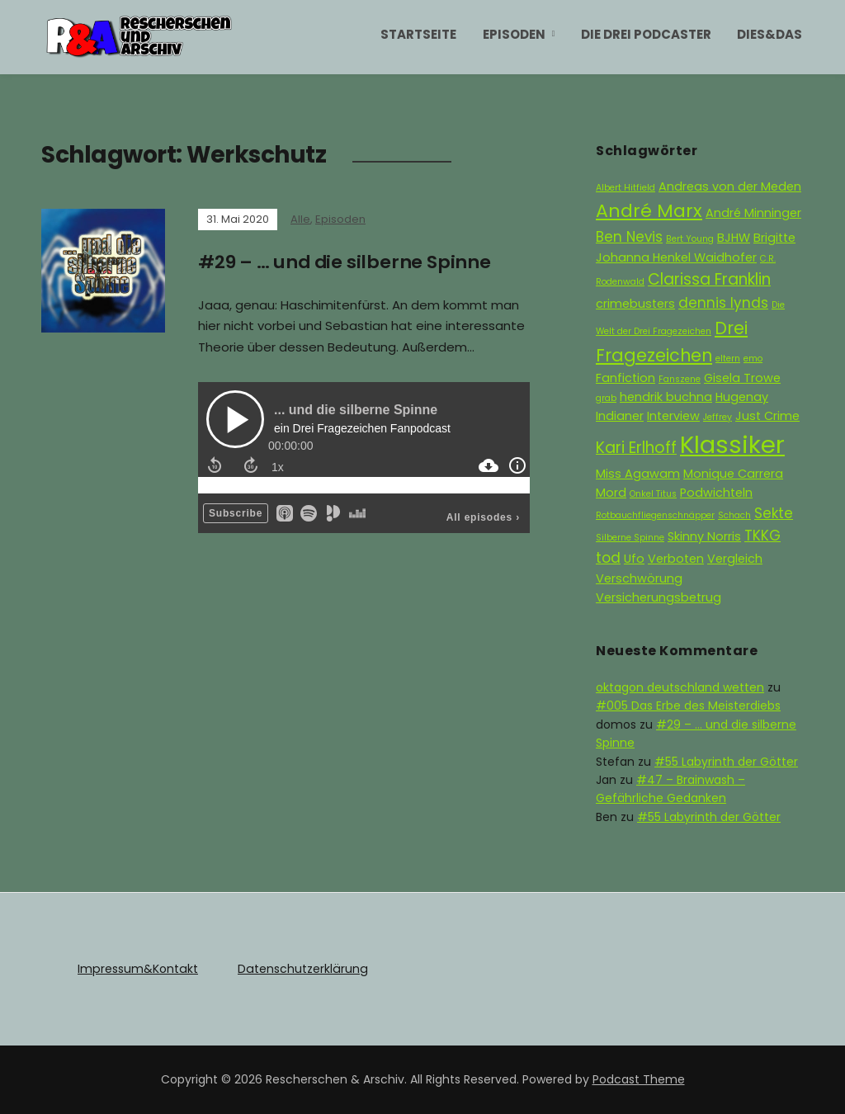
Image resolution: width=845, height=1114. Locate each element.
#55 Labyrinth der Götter (726, 761)
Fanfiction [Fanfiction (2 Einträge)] (625, 378)
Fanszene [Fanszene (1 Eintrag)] (680, 379)
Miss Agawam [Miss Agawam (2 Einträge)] (638, 473)
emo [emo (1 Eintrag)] (753, 358)
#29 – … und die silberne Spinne (345, 262)
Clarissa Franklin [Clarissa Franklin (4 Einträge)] (709, 279)
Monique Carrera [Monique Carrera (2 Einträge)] (733, 473)
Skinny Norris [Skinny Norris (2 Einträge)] (704, 536)
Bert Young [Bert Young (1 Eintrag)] (690, 239)
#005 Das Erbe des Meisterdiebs (688, 705)
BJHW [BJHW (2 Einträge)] (733, 237)
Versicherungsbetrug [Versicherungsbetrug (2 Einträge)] (658, 597)
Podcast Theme (638, 1079)
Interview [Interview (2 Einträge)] (673, 416)
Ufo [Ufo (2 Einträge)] (634, 558)
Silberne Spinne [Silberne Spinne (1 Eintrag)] (630, 537)
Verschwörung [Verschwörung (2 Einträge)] (639, 578)
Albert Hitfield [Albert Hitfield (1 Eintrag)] (625, 188)
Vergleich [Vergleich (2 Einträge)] (734, 558)
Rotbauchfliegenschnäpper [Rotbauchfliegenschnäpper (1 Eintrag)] (655, 515)
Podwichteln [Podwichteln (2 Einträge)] (716, 492)
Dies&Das (769, 34)
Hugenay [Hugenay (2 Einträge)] (741, 397)
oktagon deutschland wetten (680, 687)
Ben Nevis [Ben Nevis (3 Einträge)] (629, 237)
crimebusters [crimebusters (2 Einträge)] (635, 303)
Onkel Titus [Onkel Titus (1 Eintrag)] (653, 494)
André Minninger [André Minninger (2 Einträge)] (753, 213)
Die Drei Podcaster (646, 34)
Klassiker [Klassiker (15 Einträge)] (732, 444)
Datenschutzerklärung (300, 969)
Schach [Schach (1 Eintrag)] (734, 515)
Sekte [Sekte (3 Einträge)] (773, 513)
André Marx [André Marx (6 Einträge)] (649, 211)
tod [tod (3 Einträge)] (608, 558)
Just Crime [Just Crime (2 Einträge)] (767, 416)
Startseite (418, 34)
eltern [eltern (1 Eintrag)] (727, 358)
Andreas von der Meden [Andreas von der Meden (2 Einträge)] (730, 186)
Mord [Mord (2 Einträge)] (611, 492)
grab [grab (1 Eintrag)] (606, 398)
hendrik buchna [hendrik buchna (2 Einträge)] (666, 397)
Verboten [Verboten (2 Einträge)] (676, 558)
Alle (300, 219)
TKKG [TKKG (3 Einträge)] (762, 535)
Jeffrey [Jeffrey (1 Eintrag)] (717, 417)
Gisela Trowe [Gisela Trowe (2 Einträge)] (742, 378)
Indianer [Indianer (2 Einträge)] (620, 416)
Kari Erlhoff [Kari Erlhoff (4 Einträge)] (636, 448)
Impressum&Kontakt (137, 969)
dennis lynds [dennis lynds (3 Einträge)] (723, 303)
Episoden (514, 34)
